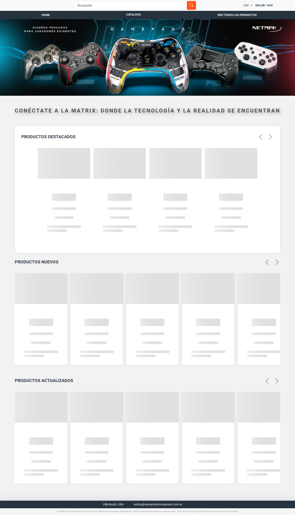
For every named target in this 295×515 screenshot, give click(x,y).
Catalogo (133, 18)
